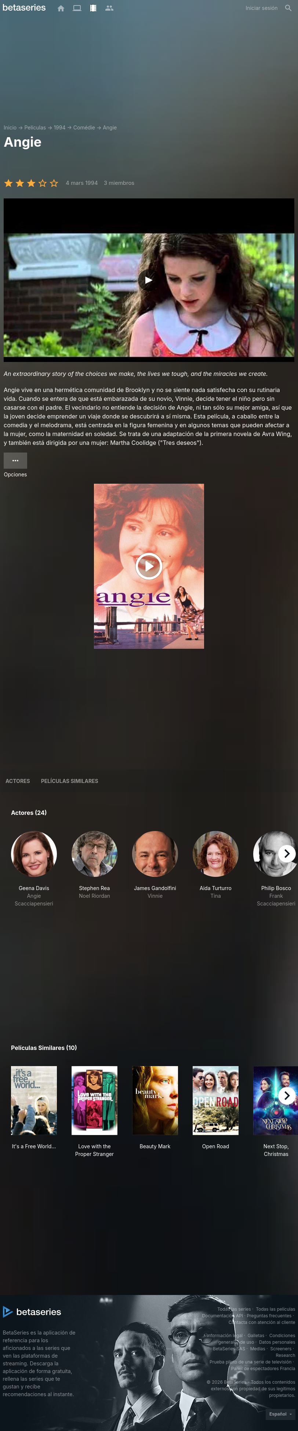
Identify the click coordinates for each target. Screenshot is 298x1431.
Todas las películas (275, 1309)
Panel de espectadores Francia (263, 1368)
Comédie (84, 127)
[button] (34, 869)
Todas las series (234, 1309)
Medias (257, 1348)
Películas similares (69, 781)
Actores (18, 781)
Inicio (10, 127)
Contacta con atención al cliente (262, 1322)
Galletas (256, 1335)
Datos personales (277, 1342)
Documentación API (222, 1315)
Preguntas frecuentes (269, 1315)
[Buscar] (288, 8)
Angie (110, 127)
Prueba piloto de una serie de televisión (250, 1362)
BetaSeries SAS (229, 1348)
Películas (35, 127)
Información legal (225, 1335)
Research (285, 1355)
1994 (59, 127)
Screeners (280, 1348)
